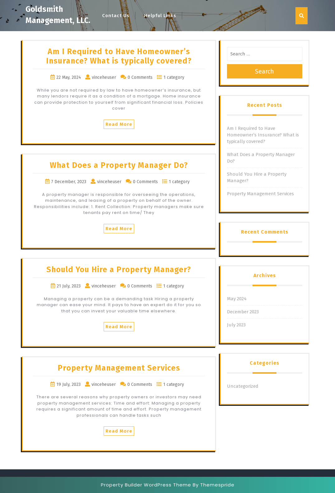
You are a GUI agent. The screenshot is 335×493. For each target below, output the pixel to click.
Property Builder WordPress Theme (146, 484)
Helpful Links (160, 15)
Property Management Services (119, 368)
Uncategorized (242, 386)
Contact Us (116, 15)
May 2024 (237, 298)
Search (264, 71)
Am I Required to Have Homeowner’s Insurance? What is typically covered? (119, 56)
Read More (119, 124)
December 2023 (243, 312)
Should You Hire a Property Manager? (118, 269)
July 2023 (236, 325)
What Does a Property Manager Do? (119, 165)
